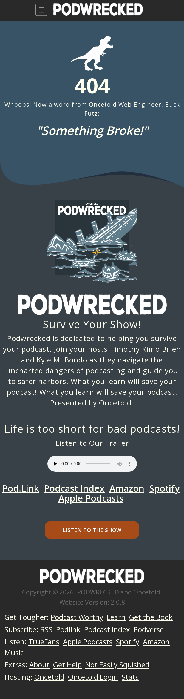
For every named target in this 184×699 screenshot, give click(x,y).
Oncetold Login (93, 677)
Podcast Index (74, 488)
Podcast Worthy (77, 617)
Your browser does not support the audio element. (92, 464)
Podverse (149, 629)
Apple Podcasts (90, 498)
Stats (130, 677)
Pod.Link (20, 488)
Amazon (126, 488)
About (39, 664)
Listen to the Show (92, 530)
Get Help (67, 664)
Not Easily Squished (117, 664)
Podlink (68, 629)
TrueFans (43, 641)
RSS (46, 629)
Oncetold (115, 403)
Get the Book (151, 617)
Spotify (164, 488)
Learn (116, 617)
